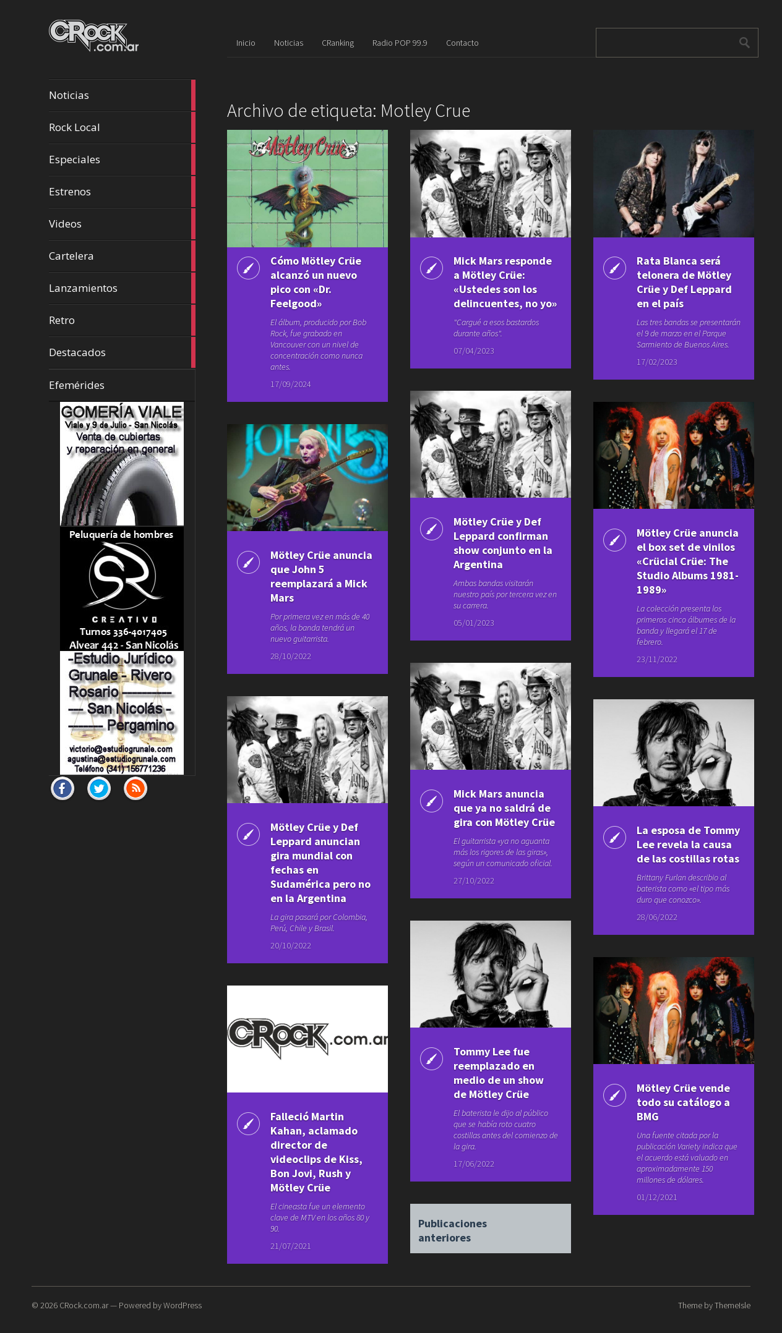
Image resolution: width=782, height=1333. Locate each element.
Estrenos (122, 191)
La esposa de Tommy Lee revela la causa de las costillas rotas (688, 844)
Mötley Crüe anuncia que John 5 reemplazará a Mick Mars (321, 576)
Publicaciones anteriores (452, 1225)
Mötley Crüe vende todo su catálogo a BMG (683, 1102)
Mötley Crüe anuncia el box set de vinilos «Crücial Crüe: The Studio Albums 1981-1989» (688, 561)
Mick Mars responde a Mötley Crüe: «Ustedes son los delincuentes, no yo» (505, 281)
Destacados (122, 352)
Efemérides (77, 385)
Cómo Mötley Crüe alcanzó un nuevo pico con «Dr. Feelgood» (315, 281)
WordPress (182, 1305)
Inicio (246, 42)
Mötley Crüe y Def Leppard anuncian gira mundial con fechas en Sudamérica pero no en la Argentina (320, 862)
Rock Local (122, 127)
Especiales (122, 159)
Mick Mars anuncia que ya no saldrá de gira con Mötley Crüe (504, 807)
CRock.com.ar (83, 1305)
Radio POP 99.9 (400, 42)
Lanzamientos (122, 288)
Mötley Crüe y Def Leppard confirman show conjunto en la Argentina (502, 542)
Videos (122, 223)
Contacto (462, 42)
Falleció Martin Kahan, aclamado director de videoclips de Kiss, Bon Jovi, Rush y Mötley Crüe (316, 1152)
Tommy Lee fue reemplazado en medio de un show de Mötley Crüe (498, 1072)
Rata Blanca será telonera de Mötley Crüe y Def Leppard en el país (684, 281)
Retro (122, 320)
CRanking (338, 42)
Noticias (122, 95)
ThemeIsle (732, 1305)
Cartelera (122, 256)
